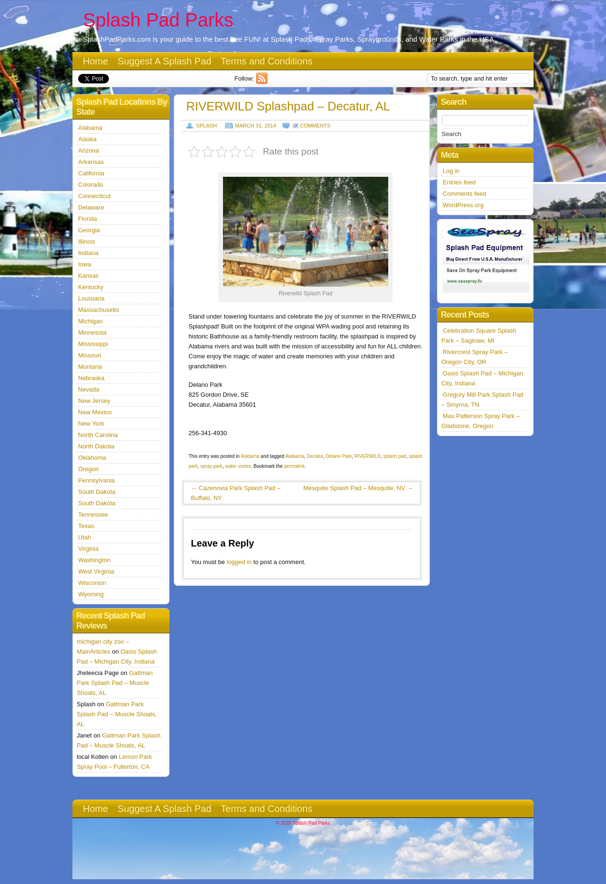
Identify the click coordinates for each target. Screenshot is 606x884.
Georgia (89, 230)
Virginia (88, 548)
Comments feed (464, 193)
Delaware (91, 207)
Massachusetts (98, 309)
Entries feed (459, 182)
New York (91, 423)
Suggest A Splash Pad (164, 61)
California (91, 173)
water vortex (238, 466)
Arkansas (91, 161)
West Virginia (96, 571)
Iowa (84, 264)
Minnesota (92, 332)
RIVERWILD (368, 456)
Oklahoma (92, 457)
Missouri (89, 355)
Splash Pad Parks (158, 19)
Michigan (90, 321)
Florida (87, 218)
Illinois (86, 241)
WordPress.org (463, 205)
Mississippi (93, 343)
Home (95, 61)
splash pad (394, 456)
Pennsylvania (96, 480)
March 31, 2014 (255, 125)
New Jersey (94, 400)
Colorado (90, 184)
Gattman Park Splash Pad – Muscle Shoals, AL (114, 682)
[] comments (311, 125)
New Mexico (95, 412)
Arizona (88, 150)
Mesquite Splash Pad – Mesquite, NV (358, 488)
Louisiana (91, 298)
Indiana (88, 252)
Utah (84, 537)
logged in (239, 561)
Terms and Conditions (266, 61)
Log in (451, 170)
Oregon (88, 469)
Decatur (315, 456)
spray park (211, 466)
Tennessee (93, 514)
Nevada (88, 389)
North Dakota (96, 446)
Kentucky (90, 287)
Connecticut (94, 196)
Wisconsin (92, 582)
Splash (206, 125)
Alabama (250, 456)
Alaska (87, 139)
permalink (294, 466)
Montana (90, 366)
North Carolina (98, 434)
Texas (86, 525)
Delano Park (339, 456)
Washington (94, 560)
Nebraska (91, 378)
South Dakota (97, 491)
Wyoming (91, 594)
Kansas (88, 275)
